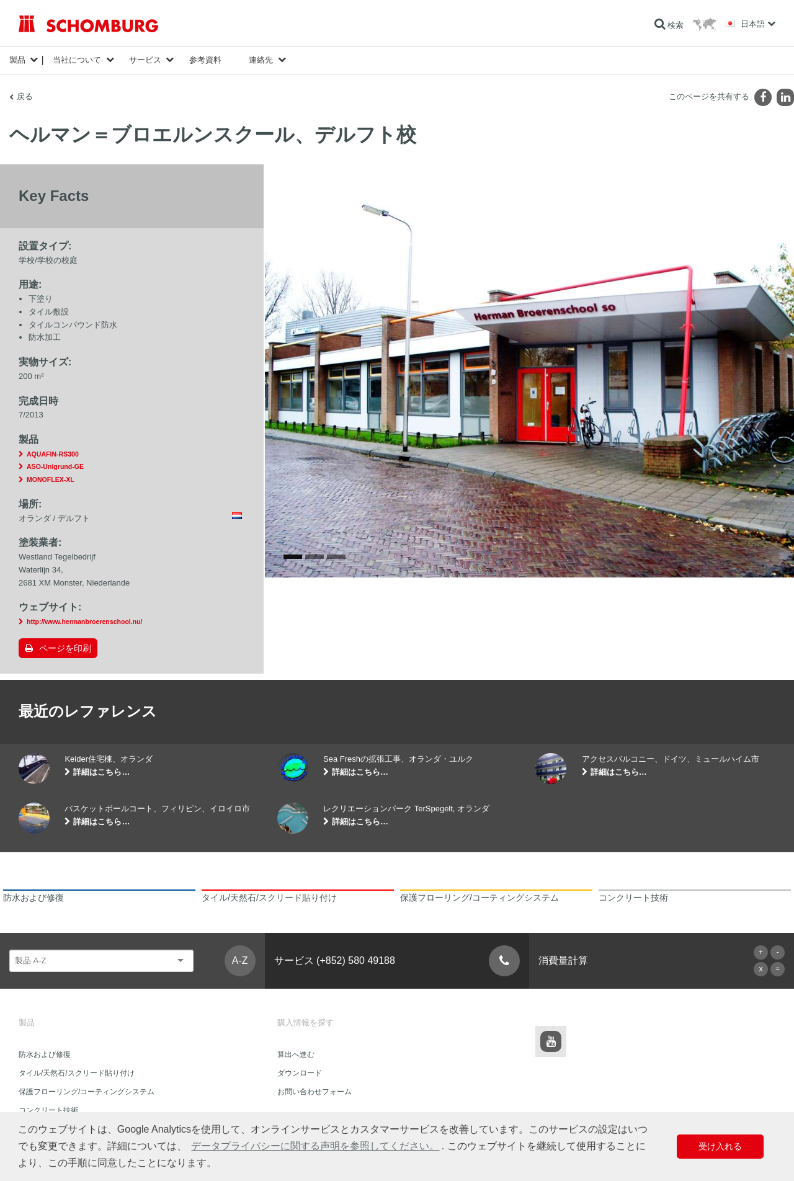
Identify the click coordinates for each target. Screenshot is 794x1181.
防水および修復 (45, 1054)
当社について (77, 60)
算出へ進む (295, 1054)
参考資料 (205, 60)
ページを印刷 (65, 648)
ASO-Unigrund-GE (55, 466)
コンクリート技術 (48, 1110)
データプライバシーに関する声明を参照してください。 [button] (315, 1146)
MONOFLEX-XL (50, 479)
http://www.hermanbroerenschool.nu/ (85, 621)
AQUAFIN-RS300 (53, 454)
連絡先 (261, 60)
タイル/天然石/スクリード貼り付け (77, 1073)
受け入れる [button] (720, 1146)
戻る (25, 96)
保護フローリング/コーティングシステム (86, 1091)
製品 (17, 60)
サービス (145, 60)
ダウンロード (299, 1073)
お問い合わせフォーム (314, 1091)
